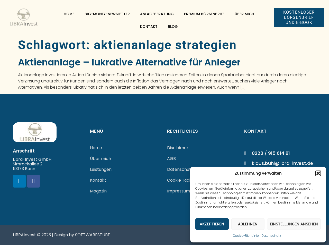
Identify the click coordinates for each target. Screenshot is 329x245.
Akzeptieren (212, 224)
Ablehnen (248, 224)
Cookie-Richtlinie (246, 235)
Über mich (244, 13)
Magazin (98, 191)
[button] (318, 173)
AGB (171, 159)
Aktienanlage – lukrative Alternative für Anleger (129, 62)
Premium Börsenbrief (204, 13)
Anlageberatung (157, 13)
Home (69, 13)
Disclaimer (177, 148)
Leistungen (101, 169)
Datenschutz (271, 235)
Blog (173, 26)
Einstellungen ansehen (294, 224)
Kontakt (149, 26)
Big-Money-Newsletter (107, 13)
